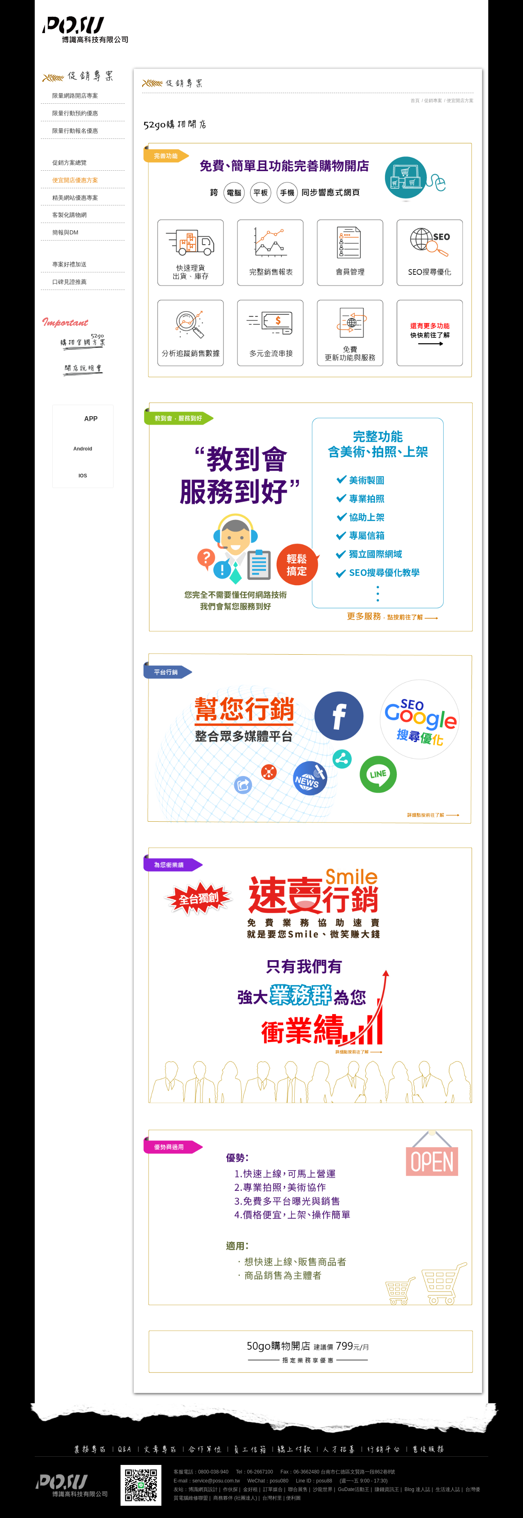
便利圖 (293, 1498)
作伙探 (230, 1489)
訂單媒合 (273, 1489)
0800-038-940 (213, 1472)
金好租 (250, 1489)
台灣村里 (272, 1498)
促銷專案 (433, 100)
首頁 (415, 100)
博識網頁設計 (203, 1489)
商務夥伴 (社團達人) (235, 1498)
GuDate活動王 (353, 1489)
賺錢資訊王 (387, 1489)
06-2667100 (260, 1472)
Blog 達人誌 (417, 1489)
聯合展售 (298, 1489)
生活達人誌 (448, 1489)
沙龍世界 (323, 1489)
